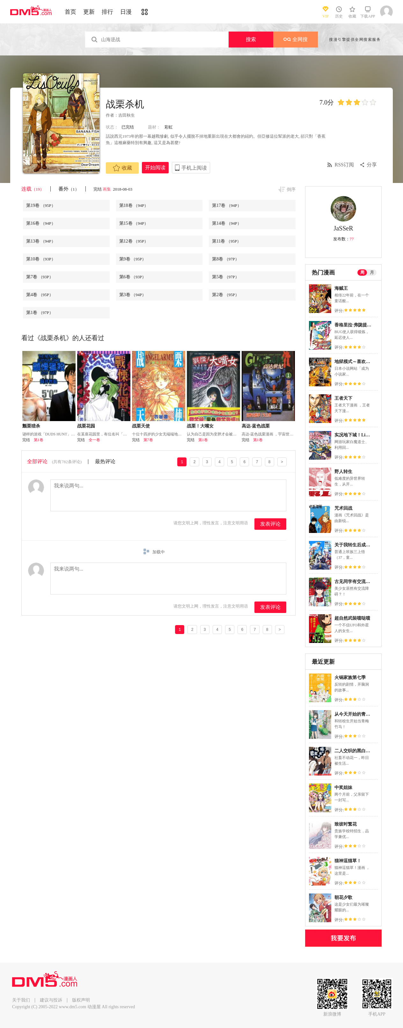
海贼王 (341, 288)
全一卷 (94, 440)
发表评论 (270, 524)
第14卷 (226, 223)
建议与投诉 (51, 1000)
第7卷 (39, 276)
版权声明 (81, 1000)
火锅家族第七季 (350, 677)
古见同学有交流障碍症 (356, 581)
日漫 (126, 12)
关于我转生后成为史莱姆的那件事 (367, 545)
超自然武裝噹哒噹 (352, 618)
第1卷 (39, 312)
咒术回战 (343, 508)
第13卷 (40, 241)
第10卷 (40, 259)
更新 (89, 12)
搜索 (251, 39)
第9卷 (132, 259)
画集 (107, 189)
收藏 (122, 167)
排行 (107, 12)
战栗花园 (86, 426)
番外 (68, 189)
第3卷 (132, 294)
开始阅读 (155, 167)
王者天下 (343, 398)
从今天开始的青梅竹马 (356, 714)
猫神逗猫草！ (347, 860)
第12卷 (134, 241)
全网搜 (295, 39)
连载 (32, 189)
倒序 (291, 189)
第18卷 (134, 205)
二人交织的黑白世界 (354, 750)
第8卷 (225, 259)
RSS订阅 (344, 164)
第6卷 (132, 276)
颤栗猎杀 (31, 426)
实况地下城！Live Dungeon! (361, 435)
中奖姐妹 (343, 787)
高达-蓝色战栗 (256, 426)
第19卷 (40, 205)
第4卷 (39, 294)
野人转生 (343, 471)
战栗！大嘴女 (200, 426)
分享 (372, 164)
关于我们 (21, 1000)
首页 (70, 12)
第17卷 (226, 205)
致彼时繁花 (345, 824)
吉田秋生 (126, 115)
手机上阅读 (194, 168)
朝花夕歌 (343, 897)
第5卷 (225, 276)
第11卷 (226, 241)
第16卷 (40, 223)
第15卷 (134, 223)
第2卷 (225, 294)
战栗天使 (141, 426)
